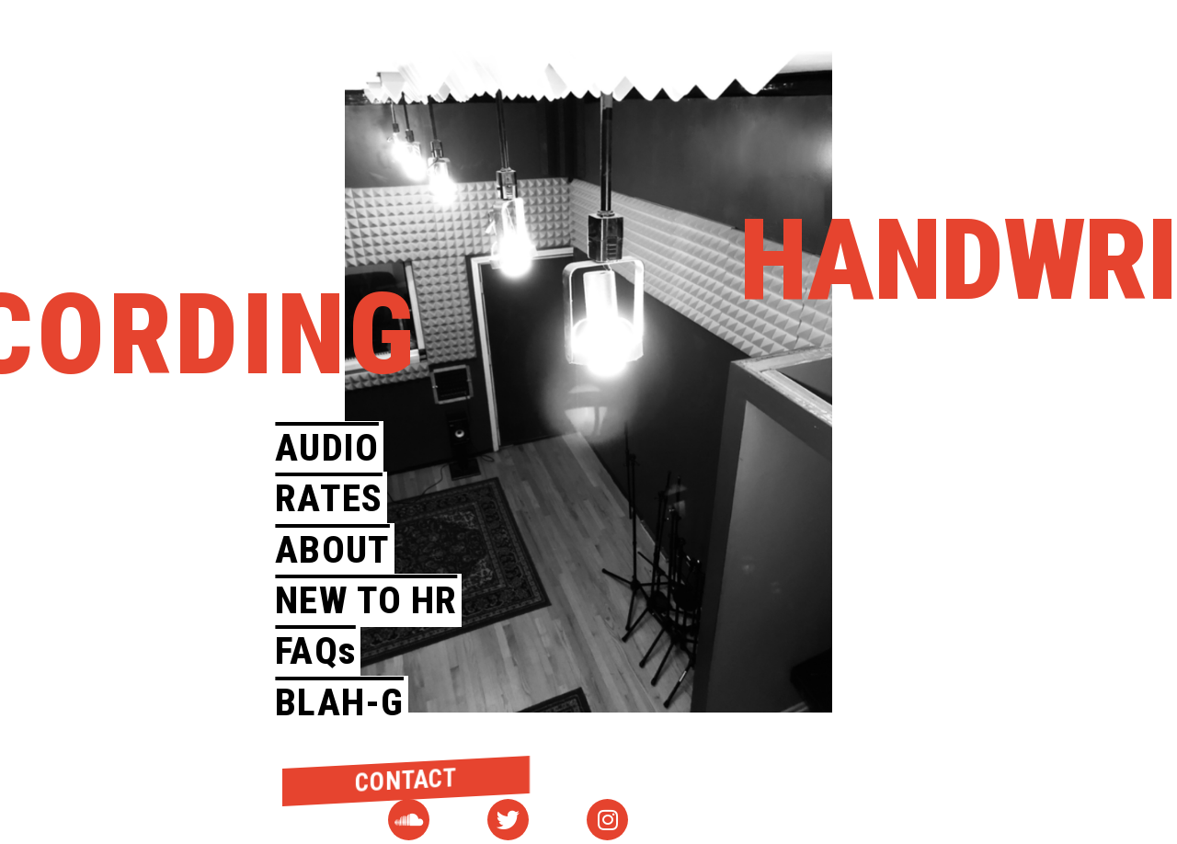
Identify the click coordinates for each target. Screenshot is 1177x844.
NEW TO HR (366, 600)
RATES (329, 498)
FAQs (315, 651)
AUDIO (327, 448)
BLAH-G (339, 702)
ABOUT (332, 550)
